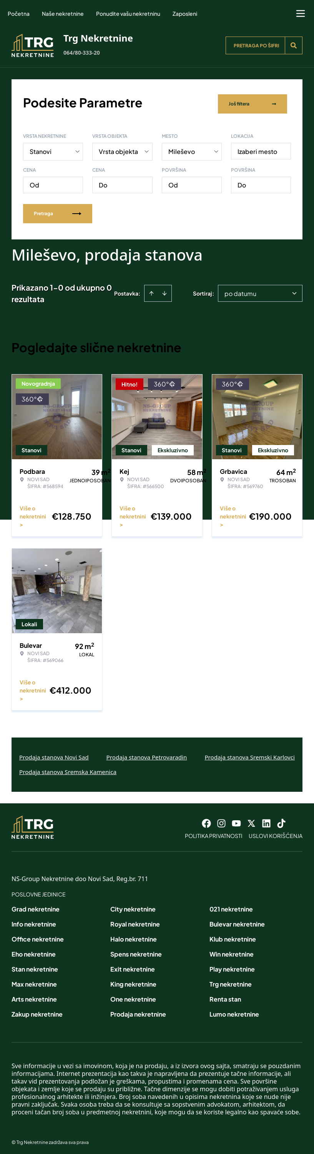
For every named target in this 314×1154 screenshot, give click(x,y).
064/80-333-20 (81, 52)
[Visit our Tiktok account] (281, 820)
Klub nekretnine (232, 936)
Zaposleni (185, 13)
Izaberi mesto (257, 148)
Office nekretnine (38, 936)
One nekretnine (133, 996)
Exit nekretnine (132, 966)
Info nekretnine (34, 921)
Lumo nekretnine (234, 1011)
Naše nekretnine (63, 13)
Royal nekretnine (135, 921)
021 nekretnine (231, 905)
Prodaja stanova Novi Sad (54, 754)
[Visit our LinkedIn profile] (266, 820)
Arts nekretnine (34, 996)
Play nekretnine (232, 966)
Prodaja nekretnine (138, 1011)
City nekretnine (133, 905)
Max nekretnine (34, 981)
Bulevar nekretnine (237, 921)
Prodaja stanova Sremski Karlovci (249, 754)
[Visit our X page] (251, 820)
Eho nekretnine (34, 951)
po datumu (240, 290)
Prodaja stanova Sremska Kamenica (67, 768)
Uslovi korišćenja (275, 832)
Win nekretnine (231, 951)
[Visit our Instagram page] (221, 820)
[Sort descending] (164, 290)
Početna (19, 13)
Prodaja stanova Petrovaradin (146, 754)
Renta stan (225, 996)
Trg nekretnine (230, 981)
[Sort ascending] (151, 290)
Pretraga (57, 210)
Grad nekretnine (36, 905)
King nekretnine (133, 981)
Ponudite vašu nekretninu (128, 13)
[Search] (293, 45)
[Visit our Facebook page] (206, 820)
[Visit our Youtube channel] (236, 820)
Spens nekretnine (136, 951)
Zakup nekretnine (37, 1011)
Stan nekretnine (35, 966)
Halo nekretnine (133, 936)
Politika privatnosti (214, 832)
